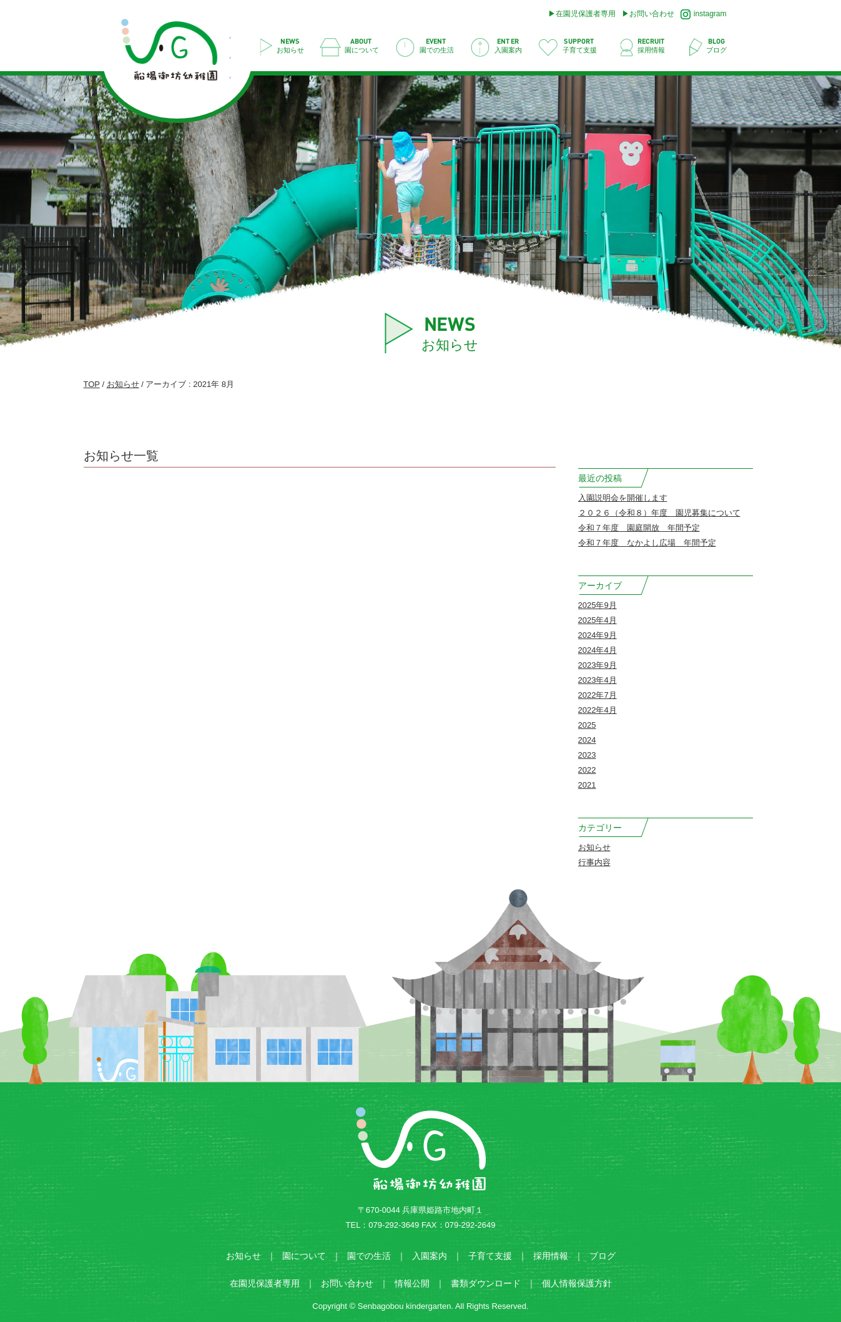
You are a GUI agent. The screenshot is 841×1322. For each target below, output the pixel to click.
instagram (704, 14)
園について (304, 1256)
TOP (92, 384)
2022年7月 (597, 695)
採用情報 (550, 1256)
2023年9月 (597, 665)
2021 (587, 785)
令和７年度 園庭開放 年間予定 (639, 527)
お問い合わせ (651, 13)
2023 (587, 755)
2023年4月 (597, 680)
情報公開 (412, 1283)
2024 (587, 740)
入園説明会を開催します (622, 497)
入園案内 (429, 1256)
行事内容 (594, 862)
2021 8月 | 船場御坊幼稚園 (175, 53)
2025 (587, 725)
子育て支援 (490, 1256)
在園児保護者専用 (586, 13)
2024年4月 (597, 650)
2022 (587, 770)
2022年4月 (597, 710)
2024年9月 (597, 635)
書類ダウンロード (486, 1283)
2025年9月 (597, 605)
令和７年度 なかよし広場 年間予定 (647, 542)
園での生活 (369, 1256)
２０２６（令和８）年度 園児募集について (659, 512)
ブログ (602, 1256)
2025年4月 (597, 620)
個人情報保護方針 (577, 1283)
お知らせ (123, 384)
